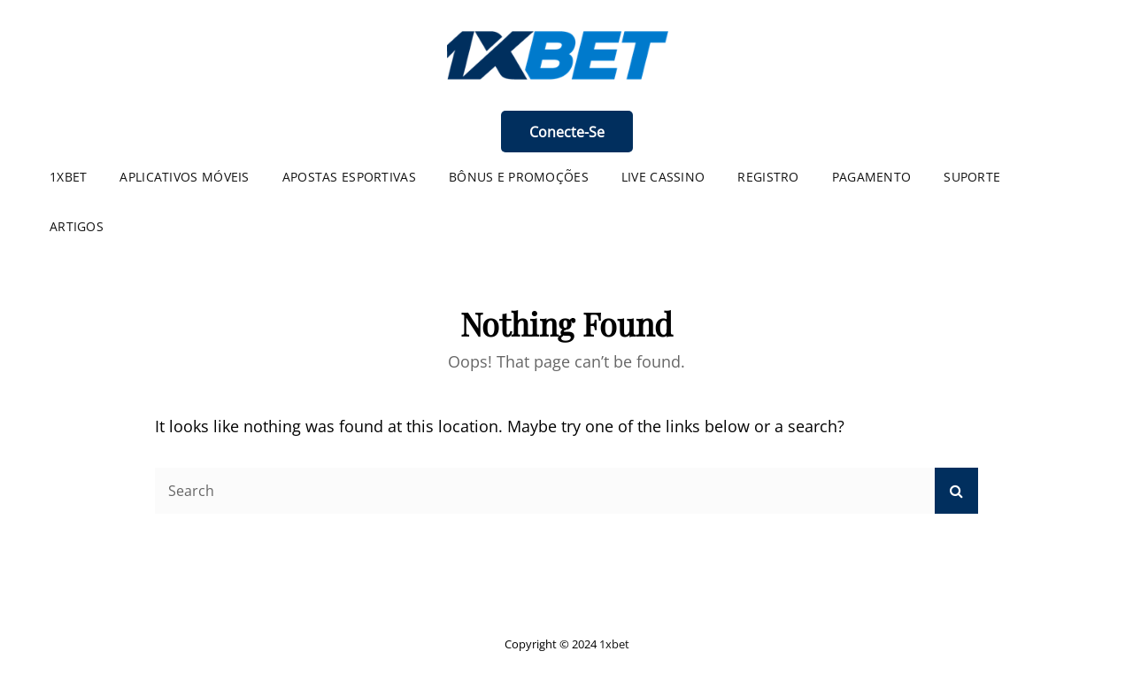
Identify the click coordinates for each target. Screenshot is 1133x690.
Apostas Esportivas (349, 176)
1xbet (614, 644)
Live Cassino (663, 176)
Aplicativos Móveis (184, 176)
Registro (767, 176)
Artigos (77, 226)
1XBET (68, 176)
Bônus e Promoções (519, 176)
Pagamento (872, 176)
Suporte (972, 176)
